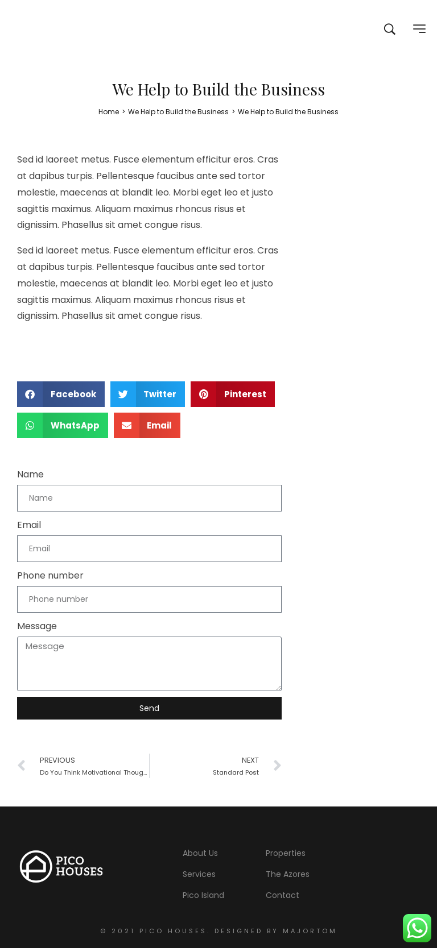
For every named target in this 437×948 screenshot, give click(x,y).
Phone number (50, 575)
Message (37, 626)
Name (30, 474)
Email (29, 524)
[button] (61, 394)
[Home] (108, 112)
